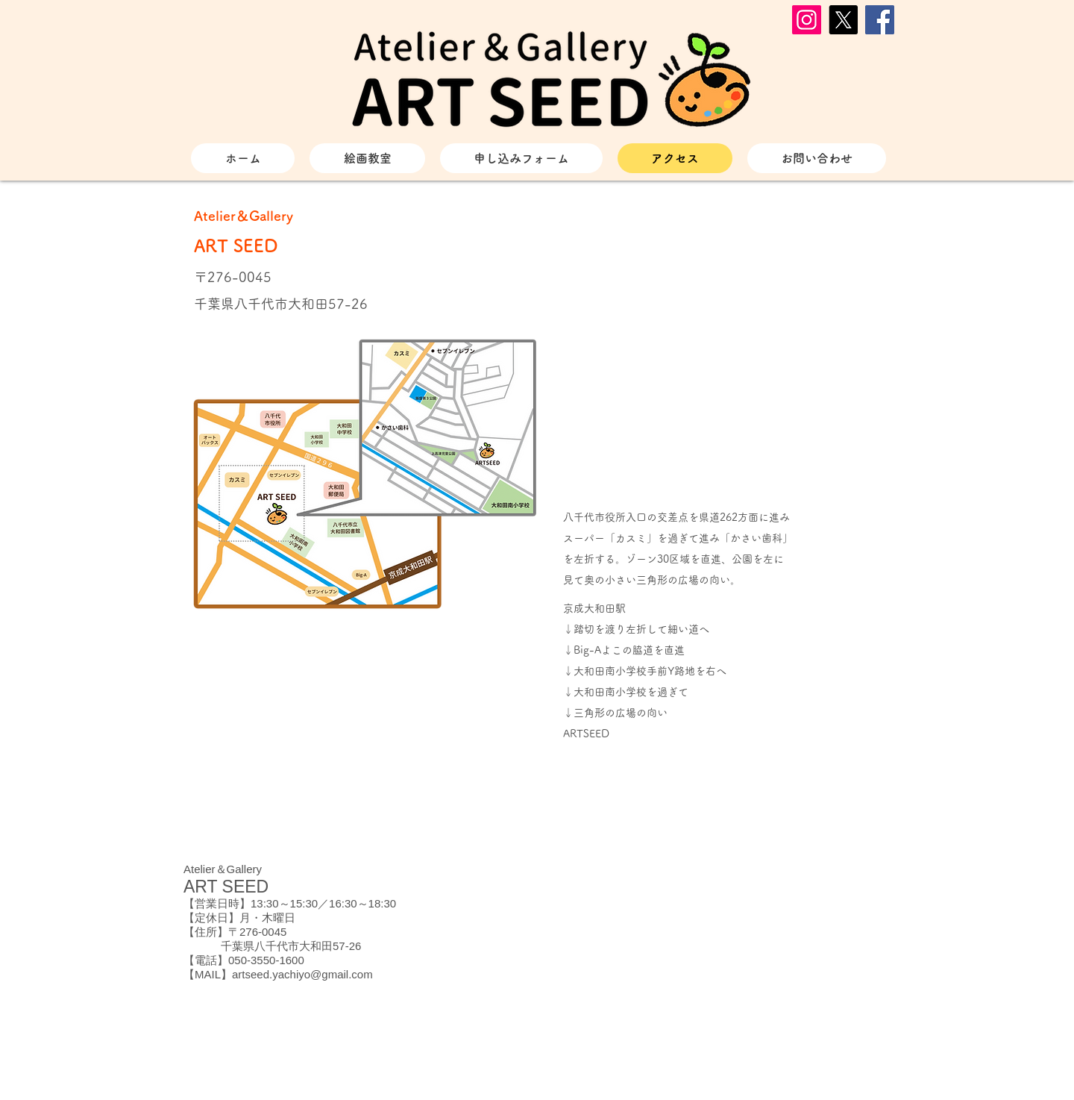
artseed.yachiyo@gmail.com (302, 974)
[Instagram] (806, 19)
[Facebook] (879, 19)
